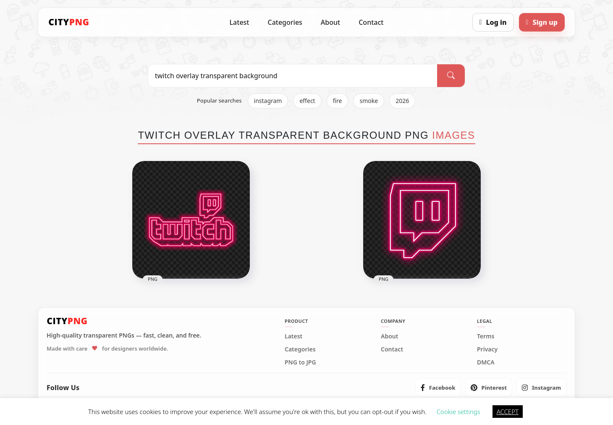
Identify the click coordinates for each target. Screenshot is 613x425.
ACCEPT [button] (508, 411)
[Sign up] (542, 22)
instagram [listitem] (268, 101)
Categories (284, 22)
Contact (371, 22)
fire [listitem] (337, 101)
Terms (486, 336)
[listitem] (438, 387)
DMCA (486, 362)
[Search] (451, 75)
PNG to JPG (300, 362)
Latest (239, 22)
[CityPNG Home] (68, 22)
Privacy (487, 349)
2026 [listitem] (402, 101)
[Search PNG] (292, 75)
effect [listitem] (307, 101)
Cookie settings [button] (458, 411)
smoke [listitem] (368, 101)
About (330, 22)
